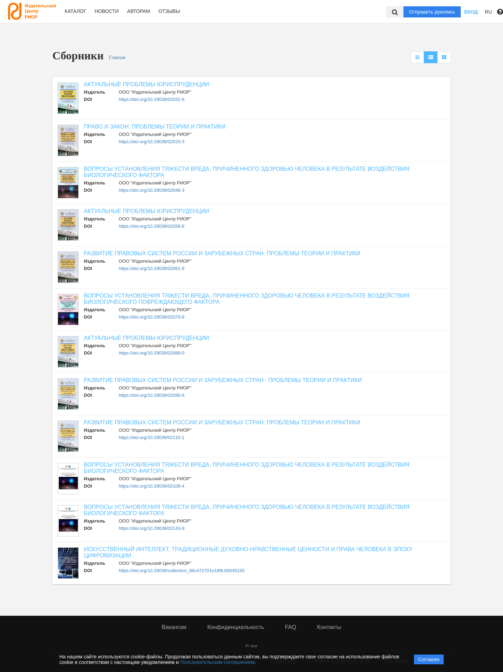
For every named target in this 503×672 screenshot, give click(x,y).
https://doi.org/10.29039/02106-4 (151, 486)
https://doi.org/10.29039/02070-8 (151, 317)
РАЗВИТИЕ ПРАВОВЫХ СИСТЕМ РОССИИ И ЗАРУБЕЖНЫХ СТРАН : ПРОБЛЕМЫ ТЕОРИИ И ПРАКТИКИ (223, 380)
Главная (117, 57)
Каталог (75, 11)
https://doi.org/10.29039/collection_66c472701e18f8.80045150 (182, 570)
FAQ (290, 627)
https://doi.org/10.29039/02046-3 (151, 190)
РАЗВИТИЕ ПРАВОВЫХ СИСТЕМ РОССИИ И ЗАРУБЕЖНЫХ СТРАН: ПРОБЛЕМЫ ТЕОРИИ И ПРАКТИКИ (222, 253)
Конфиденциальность (235, 627)
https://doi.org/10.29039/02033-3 (151, 141)
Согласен (428, 659)
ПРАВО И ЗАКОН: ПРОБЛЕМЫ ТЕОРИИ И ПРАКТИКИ (154, 127)
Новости (107, 11)
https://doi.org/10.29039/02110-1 (151, 437)
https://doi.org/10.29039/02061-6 (151, 268)
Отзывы (169, 11)
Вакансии (174, 627)
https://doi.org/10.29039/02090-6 (151, 395)
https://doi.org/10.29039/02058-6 (151, 226)
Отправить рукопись (432, 12)
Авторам (138, 11)
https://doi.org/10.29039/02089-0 (151, 353)
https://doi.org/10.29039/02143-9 (151, 528)
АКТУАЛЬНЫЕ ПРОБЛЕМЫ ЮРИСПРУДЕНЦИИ (146, 84)
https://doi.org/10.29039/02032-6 (151, 99)
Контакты (329, 627)
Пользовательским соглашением (217, 662)
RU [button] (488, 12)
